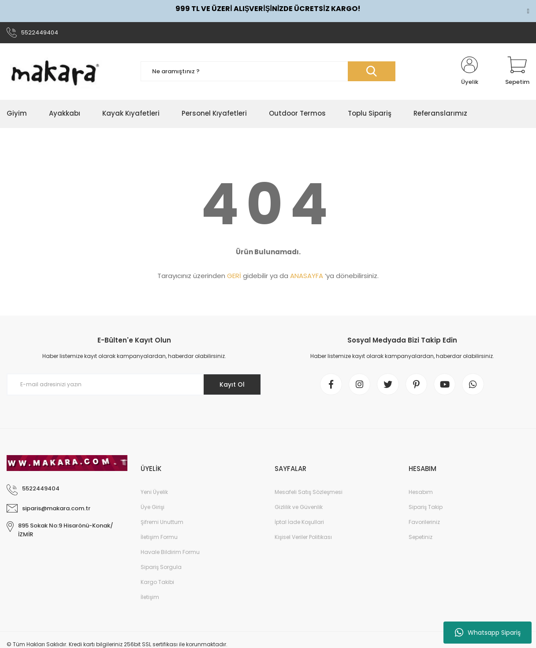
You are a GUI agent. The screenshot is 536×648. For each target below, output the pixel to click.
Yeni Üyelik (154, 492)
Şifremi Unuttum (162, 522)
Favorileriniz (424, 522)
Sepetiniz (420, 537)
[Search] (268, 72)
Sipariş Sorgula (161, 567)
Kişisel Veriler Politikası (303, 537)
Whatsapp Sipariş (488, 632)
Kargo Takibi (157, 582)
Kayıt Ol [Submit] (232, 384)
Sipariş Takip (426, 507)
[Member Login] (469, 72)
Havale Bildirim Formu (170, 552)
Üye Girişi (152, 507)
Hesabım (421, 492)
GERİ (234, 276)
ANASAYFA (306, 276)
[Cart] (517, 72)
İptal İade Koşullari (299, 522)
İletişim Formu (159, 537)
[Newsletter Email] (134, 385)
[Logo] (55, 71)
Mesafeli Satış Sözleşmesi (308, 492)
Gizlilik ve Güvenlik (299, 507)
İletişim (150, 597)
